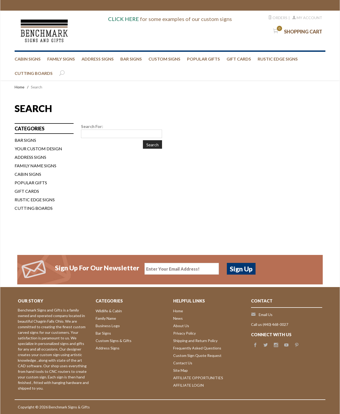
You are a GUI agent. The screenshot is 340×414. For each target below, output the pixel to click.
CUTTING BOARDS (34, 73)
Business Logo (108, 325)
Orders (277, 17)
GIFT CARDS (239, 58)
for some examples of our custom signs (170, 19)
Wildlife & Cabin (109, 311)
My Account (307, 17)
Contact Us (182, 363)
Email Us (266, 314)
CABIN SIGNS (28, 58)
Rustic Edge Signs (35, 199)
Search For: (92, 126)
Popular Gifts (203, 58)
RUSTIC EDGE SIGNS (278, 58)
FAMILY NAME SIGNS (35, 165)
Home (19, 87)
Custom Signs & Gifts (113, 340)
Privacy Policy (184, 333)
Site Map (180, 370)
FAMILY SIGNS (61, 58)
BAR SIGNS (131, 58)
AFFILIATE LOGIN (188, 385)
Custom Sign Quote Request (197, 355)
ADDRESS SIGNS (98, 58)
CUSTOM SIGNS (164, 58)
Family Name (106, 318)
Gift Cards (27, 191)
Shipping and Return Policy (195, 340)
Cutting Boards (34, 208)
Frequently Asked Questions (197, 348)
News (178, 318)
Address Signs (108, 348)
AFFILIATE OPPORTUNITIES (198, 377)
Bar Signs (103, 333)
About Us (181, 325)
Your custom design (38, 148)
